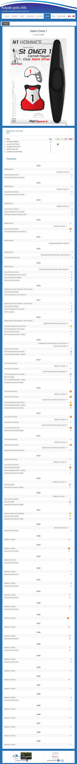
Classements (30, 16)
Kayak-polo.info (14, 8)
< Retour (5, 23)
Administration (61, 16)
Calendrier (14, 16)
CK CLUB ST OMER (38, 34)
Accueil (7, 16)
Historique (39, 16)
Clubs (53, 16)
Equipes (47, 16)
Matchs (22, 16)
